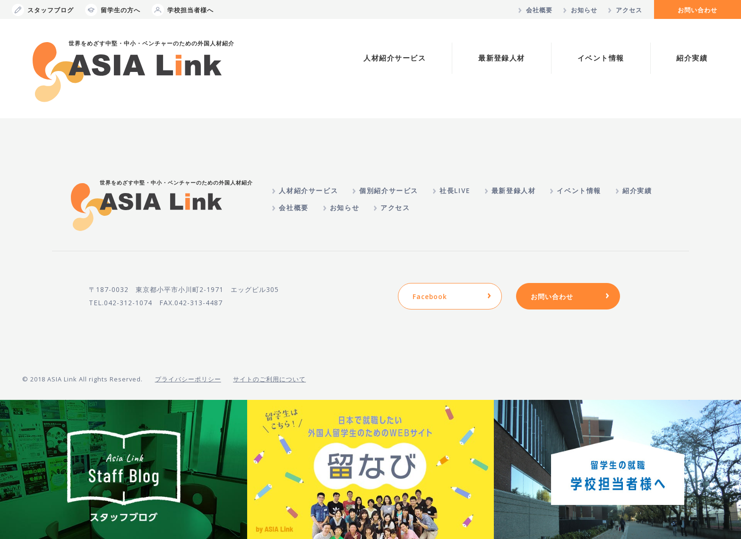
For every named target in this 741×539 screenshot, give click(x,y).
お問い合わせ (697, 10)
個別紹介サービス (388, 190)
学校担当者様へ (183, 10)
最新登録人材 (501, 57)
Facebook (430, 296)
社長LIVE (454, 190)
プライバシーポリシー (188, 379)
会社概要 (539, 10)
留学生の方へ (112, 10)
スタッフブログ (43, 10)
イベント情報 (600, 57)
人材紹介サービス (394, 57)
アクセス (629, 10)
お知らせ (584, 10)
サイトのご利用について (269, 379)
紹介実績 (691, 57)
